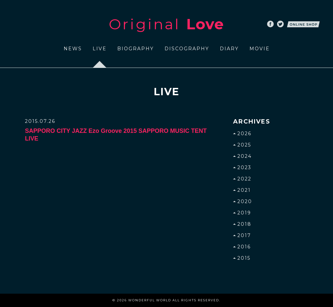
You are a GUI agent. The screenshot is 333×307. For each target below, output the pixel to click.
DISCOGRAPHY (187, 48)
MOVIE (259, 48)
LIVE (100, 48)
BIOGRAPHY (135, 48)
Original (166, 24)
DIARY (229, 48)
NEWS (73, 48)
